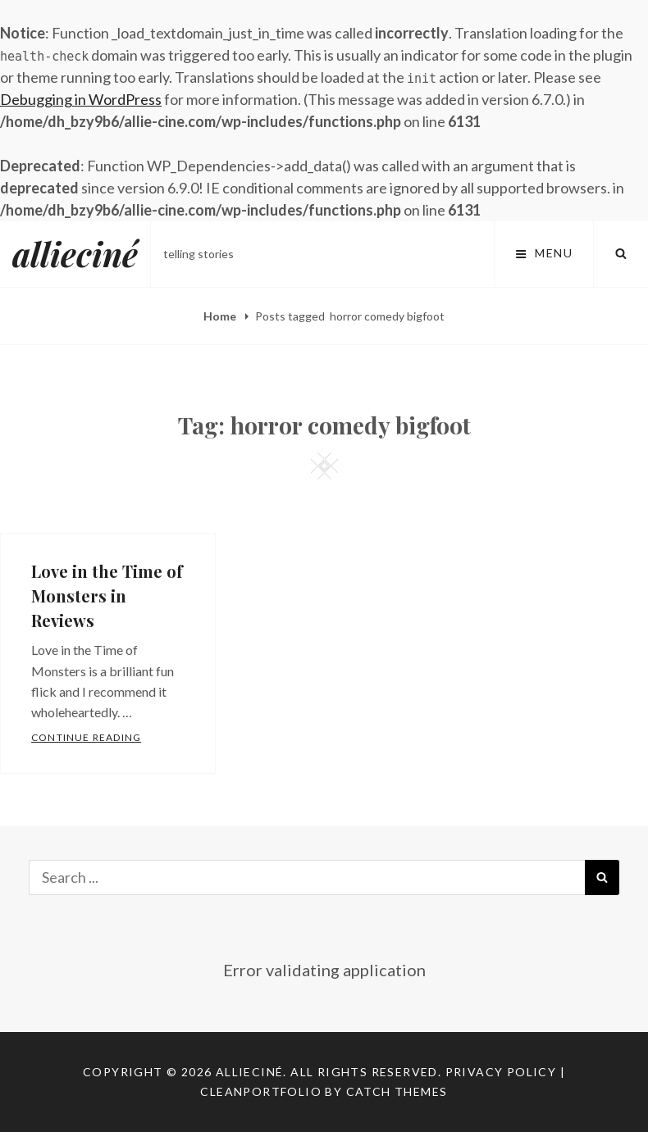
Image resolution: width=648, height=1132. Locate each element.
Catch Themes (397, 1091)
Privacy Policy (501, 1072)
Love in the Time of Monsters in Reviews (107, 595)
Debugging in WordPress (81, 99)
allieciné (75, 253)
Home (221, 316)
